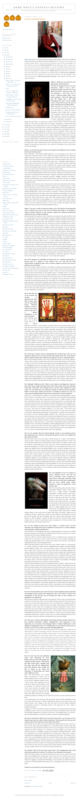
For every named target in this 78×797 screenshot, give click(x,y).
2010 (5, 131)
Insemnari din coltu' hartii (8, 212)
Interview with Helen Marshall (12, 109)
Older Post (73, 783)
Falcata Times (5, 192)
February (8, 119)
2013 (5, 124)
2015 (5, 52)
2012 (5, 127)
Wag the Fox (5, 272)
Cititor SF (4, 176)
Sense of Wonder (6, 243)
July (7, 68)
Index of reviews (6, 38)
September (8, 64)
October (8, 61)
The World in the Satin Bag (8, 260)
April (7, 76)
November (8, 59)
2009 (5, 134)
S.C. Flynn (5, 237)
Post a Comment (28, 780)
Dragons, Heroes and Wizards (9, 188)
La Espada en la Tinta (7, 219)
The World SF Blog (7, 258)
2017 (5, 47)
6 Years (7, 88)
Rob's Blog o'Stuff (6, 235)
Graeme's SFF (5, 208)
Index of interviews (7, 40)
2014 (5, 55)
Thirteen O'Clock (6, 262)
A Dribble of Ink (6, 164)
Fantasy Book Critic (7, 198)
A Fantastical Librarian (7, 166)
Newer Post (27, 783)
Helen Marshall (29, 59)
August (7, 66)
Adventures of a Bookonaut (9, 170)
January (8, 121)
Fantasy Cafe (5, 200)
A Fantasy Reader (6, 168)
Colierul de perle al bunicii (8, 180)
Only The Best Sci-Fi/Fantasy (9, 231)
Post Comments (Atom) (36, 786)
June (7, 71)
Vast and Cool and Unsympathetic (10, 268)
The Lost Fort (5, 251)
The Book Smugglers (7, 247)
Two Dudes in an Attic (7, 264)
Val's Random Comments (8, 266)
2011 (5, 129)
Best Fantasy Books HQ (8, 174)
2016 (5, 50)
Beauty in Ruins (6, 172)
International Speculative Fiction (10, 214)
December (8, 57)
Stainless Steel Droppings (8, 245)
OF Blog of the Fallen (7, 229)
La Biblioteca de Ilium (7, 216)
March (7, 78)
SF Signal (4, 239)
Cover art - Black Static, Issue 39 (13, 116)
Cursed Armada (6, 182)
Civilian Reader (6, 178)
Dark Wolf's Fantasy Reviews (39, 7)
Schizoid (4, 241)
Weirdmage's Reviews (7, 274)
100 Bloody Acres (9, 107)
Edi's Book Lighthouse (7, 190)
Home (50, 783)
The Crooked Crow (7, 249)
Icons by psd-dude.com (8, 29)
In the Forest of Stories (7, 210)
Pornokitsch (5, 233)
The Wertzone (5, 255)
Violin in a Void (6, 270)
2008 (5, 136)
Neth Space (5, 227)
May (7, 73)
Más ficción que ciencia (8, 224)
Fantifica (4, 206)
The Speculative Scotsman (8, 253)
